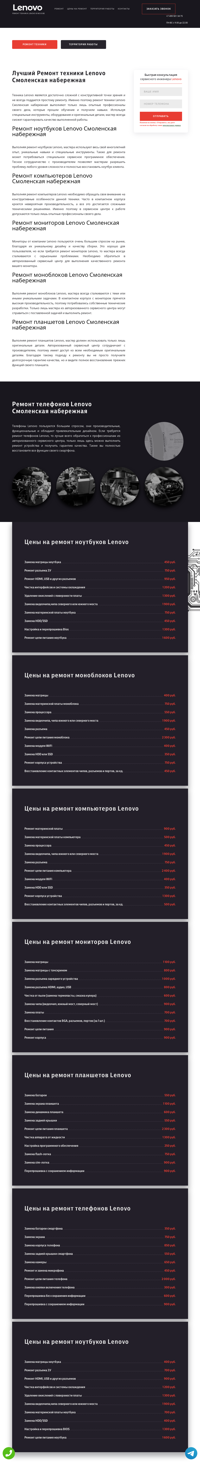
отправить (161, 116)
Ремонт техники (35, 44)
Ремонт (59, 8)
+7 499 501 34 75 (174, 16)
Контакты (124, 8)
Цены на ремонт (77, 8)
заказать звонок (159, 9)
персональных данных (172, 125)
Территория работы (102, 8)
